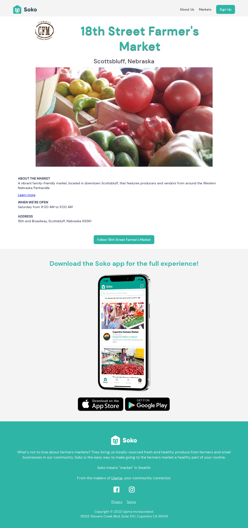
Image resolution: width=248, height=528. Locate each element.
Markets (205, 9)
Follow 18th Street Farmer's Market (124, 240)
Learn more (26, 195)
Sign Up (225, 9)
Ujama (116, 478)
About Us (187, 9)
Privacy (116, 502)
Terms (131, 502)
